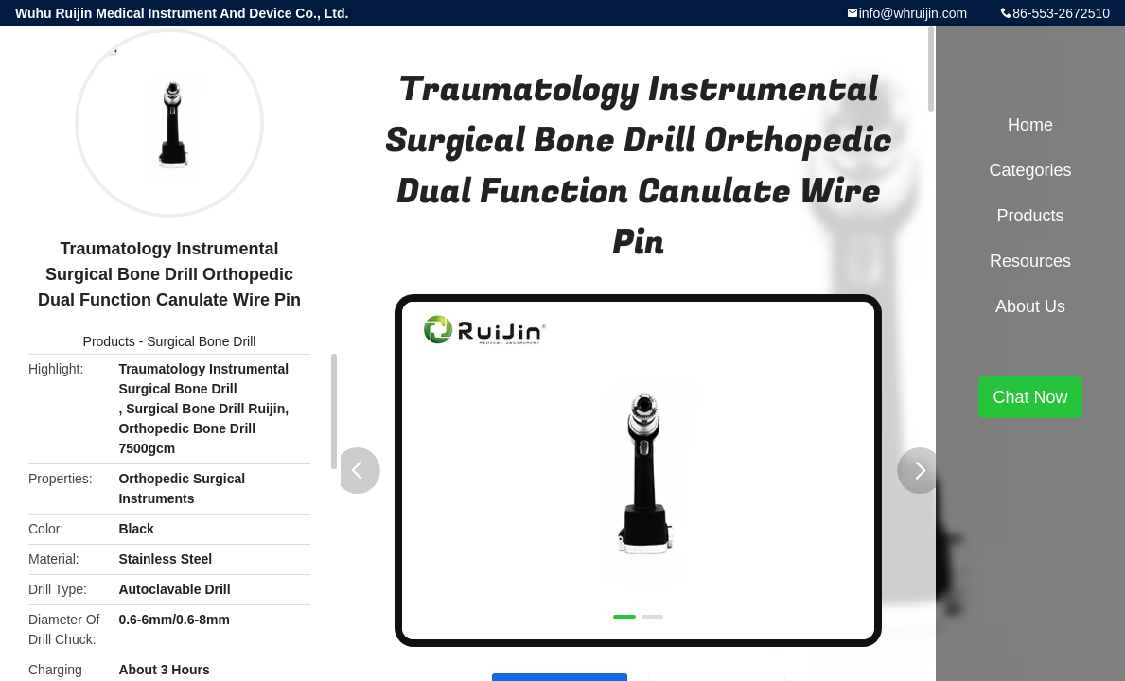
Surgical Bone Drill (201, 341)
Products (109, 341)
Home (1030, 124)
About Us (1030, 306)
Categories (1030, 170)
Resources (1030, 261)
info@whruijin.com (913, 13)
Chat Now (1030, 397)
